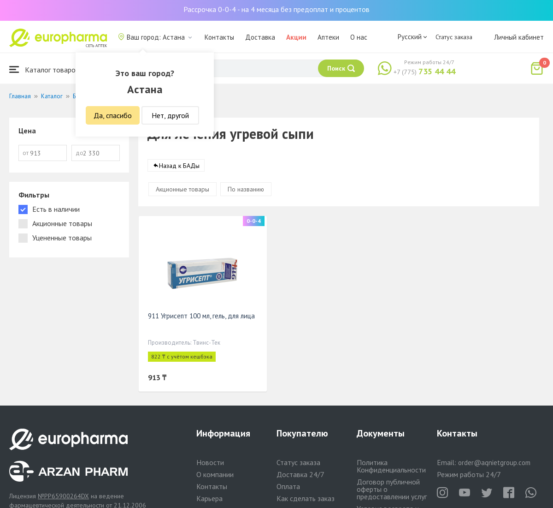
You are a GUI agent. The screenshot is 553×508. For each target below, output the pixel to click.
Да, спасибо (113, 115)
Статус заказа (453, 37)
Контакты (219, 37)
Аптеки (328, 37)
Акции (296, 37)
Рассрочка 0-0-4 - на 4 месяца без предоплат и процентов (276, 9)
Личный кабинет (519, 37)
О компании (215, 474)
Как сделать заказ (305, 498)
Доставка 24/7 (300, 474)
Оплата (288, 486)
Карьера (209, 498)
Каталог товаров (44, 69)
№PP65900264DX (63, 496)
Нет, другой (170, 115)
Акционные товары (182, 189)
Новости (210, 462)
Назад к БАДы (179, 165)
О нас (358, 37)
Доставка (260, 37)
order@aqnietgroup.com (494, 462)
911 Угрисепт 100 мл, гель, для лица (201, 315)
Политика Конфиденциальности (391, 466)
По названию (246, 189)
